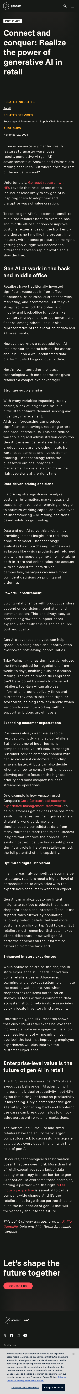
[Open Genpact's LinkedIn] (18, 1335)
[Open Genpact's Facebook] (11, 1336)
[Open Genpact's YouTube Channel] (25, 1335)
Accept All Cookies (53, 1387)
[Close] (73, 1354)
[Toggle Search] (65, 6)
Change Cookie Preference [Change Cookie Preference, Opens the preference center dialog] (25, 1387)
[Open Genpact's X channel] (5, 1335)
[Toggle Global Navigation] (73, 6)
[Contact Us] (18, 1285)
